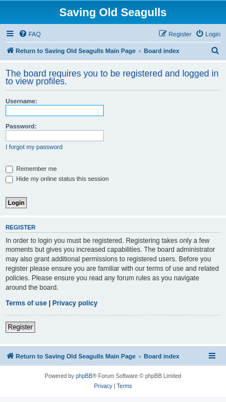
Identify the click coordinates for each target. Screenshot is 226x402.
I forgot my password (34, 146)
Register (20, 327)
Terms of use (26, 303)
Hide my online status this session (57, 178)
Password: (21, 126)
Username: (21, 101)
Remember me (31, 168)
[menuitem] (29, 34)
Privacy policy (75, 303)
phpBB (84, 376)
